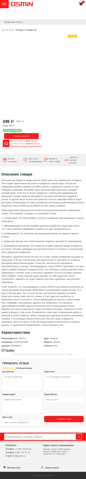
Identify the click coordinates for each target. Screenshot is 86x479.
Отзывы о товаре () (26, 30)
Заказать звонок (52, 468)
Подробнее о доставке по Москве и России (26, 146)
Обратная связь (14, 468)
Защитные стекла (13, 22)
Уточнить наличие (21, 136)
